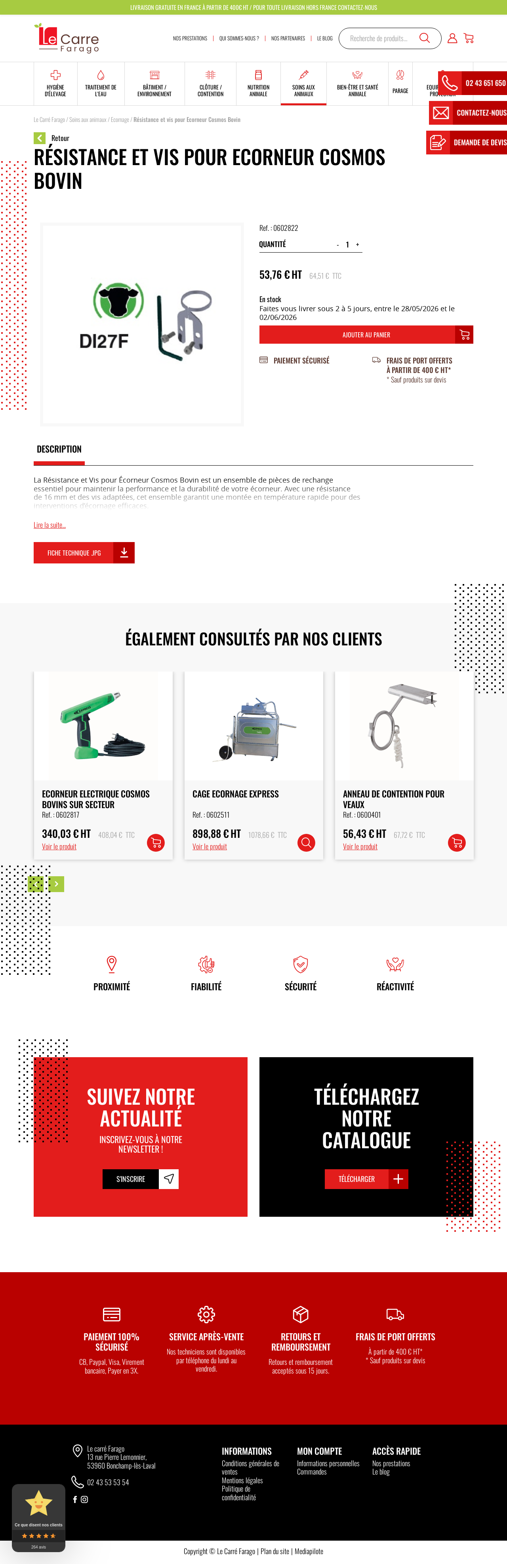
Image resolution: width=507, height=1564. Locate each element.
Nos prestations (391, 1463)
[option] (103, 766)
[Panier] (468, 38)
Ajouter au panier (366, 334)
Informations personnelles (328, 1463)
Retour (51, 138)
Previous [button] (36, 884)
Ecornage (120, 119)
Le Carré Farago (49, 119)
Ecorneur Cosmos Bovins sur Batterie (96, 798)
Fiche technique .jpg (74, 552)
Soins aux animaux (88, 119)
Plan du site (275, 1551)
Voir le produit (59, 846)
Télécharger (357, 1179)
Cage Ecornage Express (386, 793)
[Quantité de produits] (348, 244)
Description (59, 448)
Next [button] (56, 884)
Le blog (381, 1471)
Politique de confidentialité (239, 1492)
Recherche (424, 38)
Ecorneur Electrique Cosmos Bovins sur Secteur (246, 798)
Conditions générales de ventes (250, 1467)
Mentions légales (242, 1480)
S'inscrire (130, 1179)
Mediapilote (309, 1551)
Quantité (272, 244)
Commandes (312, 1471)
